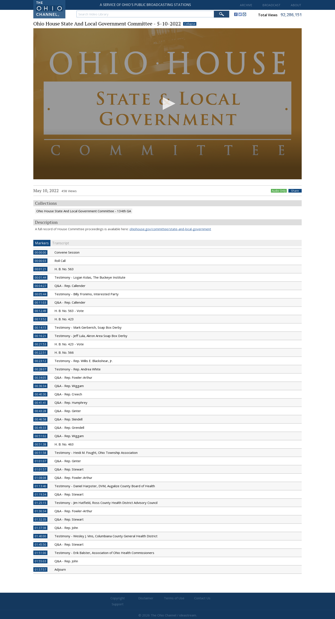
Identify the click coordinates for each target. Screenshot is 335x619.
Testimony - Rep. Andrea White (77, 369)
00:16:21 (40, 336)
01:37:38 (40, 528)
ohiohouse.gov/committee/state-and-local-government (170, 229)
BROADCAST (271, 5)
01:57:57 (40, 569)
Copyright (116, 598)
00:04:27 (40, 286)
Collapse (189, 24)
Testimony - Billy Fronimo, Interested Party (86, 294)
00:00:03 (40, 261)
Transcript (60, 243)
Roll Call (60, 260)
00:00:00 (40, 252)
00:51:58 (40, 453)
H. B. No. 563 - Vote (69, 311)
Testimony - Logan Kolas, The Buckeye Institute (89, 277)
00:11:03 (40, 302)
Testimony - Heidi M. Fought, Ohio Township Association (96, 452)
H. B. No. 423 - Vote (69, 344)
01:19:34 (40, 494)
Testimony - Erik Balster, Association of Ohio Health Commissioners (104, 553)
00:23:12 (40, 361)
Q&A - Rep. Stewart (69, 469)
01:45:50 (40, 544)
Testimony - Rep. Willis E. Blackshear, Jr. (83, 361)
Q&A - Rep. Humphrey (70, 402)
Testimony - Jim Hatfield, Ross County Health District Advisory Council (105, 502)
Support (219, 598)
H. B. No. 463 (64, 444)
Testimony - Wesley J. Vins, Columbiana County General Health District (105, 536)
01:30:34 (40, 511)
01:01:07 (40, 461)
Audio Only (279, 191)
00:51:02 (40, 436)
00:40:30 (40, 394)
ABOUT (296, 5)
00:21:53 (40, 344)
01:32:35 (40, 519)
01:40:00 (40, 536)
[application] (167, 104)
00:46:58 (40, 419)
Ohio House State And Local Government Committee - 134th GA (83, 211)
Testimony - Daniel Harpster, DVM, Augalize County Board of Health (104, 486)
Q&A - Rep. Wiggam (69, 386)
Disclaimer (142, 598)
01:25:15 (40, 503)
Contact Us (193, 598)
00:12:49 (40, 311)
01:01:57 (40, 469)
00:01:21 (40, 269)
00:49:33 (40, 428)
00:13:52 (40, 319)
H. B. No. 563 (64, 269)
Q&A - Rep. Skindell (68, 419)
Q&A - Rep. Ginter (67, 411)
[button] (167, 103)
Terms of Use (167, 598)
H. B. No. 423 (64, 319)
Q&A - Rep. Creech (68, 394)
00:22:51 (40, 352)
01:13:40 (40, 486)
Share (295, 191)
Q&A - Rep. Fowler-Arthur (73, 377)
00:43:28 (40, 411)
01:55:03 (40, 561)
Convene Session (66, 252)
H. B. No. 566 (64, 352)
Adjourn (60, 569)
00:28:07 (40, 369)
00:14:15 (40, 327)
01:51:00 (40, 553)
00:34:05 (40, 378)
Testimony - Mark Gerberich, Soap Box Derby (88, 327)
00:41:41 (40, 403)
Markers (42, 243)
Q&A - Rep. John (66, 527)
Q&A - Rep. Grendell (69, 427)
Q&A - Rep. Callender (69, 286)
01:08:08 (40, 478)
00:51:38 (40, 444)
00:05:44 (40, 294)
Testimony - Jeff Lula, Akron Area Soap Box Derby (90, 336)
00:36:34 (40, 386)
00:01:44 (40, 277)
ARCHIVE (246, 5)
